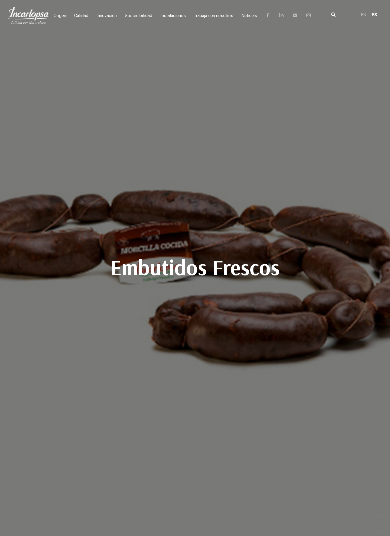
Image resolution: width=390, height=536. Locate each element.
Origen (60, 15)
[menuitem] (363, 15)
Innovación (106, 15)
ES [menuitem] (374, 14)
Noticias (249, 15)
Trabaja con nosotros (213, 15)
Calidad (81, 15)
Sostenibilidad (138, 15)
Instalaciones (173, 15)
